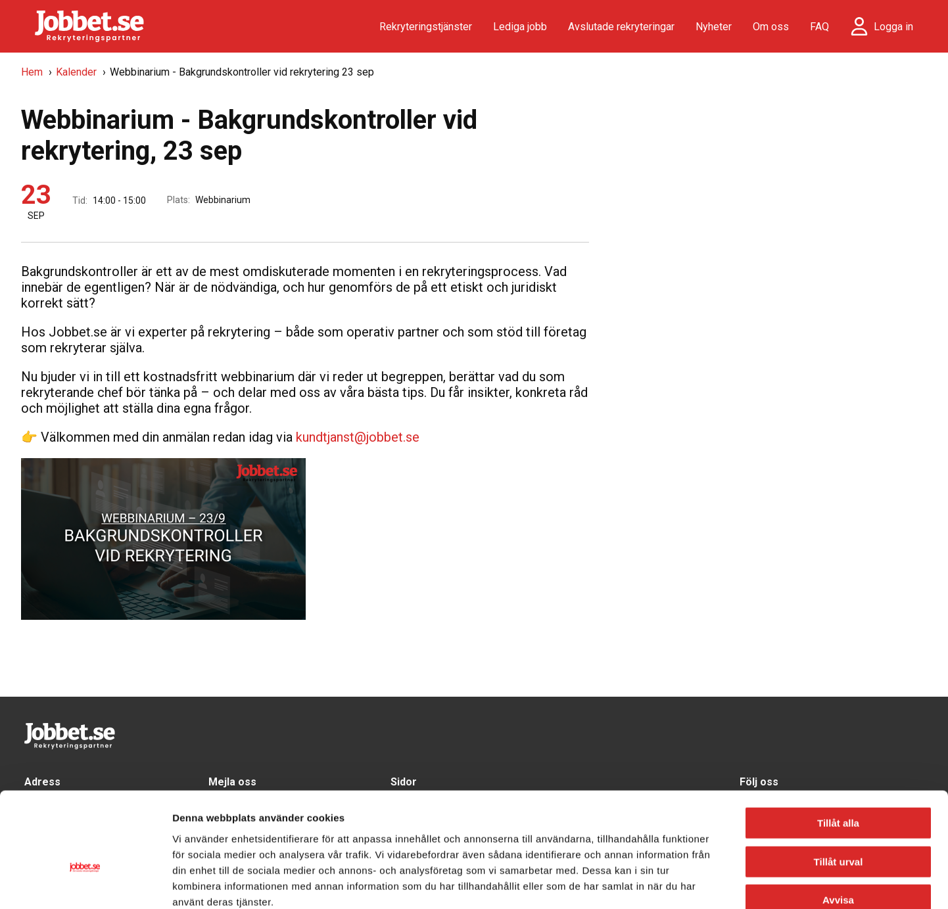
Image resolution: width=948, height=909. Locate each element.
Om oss (771, 26)
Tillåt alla (838, 748)
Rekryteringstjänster (425, 26)
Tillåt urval (838, 787)
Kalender (76, 72)
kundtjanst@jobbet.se (357, 437)
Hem (32, 72)
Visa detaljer (714, 883)
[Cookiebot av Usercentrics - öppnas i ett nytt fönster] (85, 883)
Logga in (893, 26)
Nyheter (714, 26)
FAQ (819, 26)
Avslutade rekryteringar (621, 26)
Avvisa (838, 825)
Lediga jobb (520, 26)
